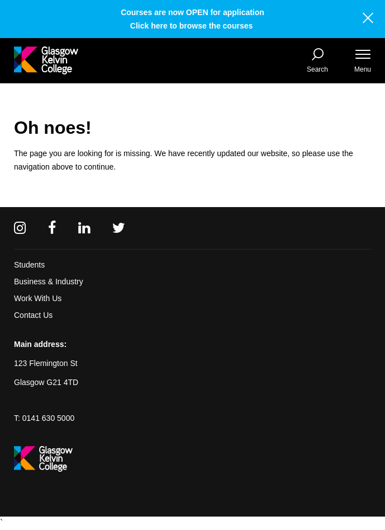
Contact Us (33, 315)
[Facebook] (52, 228)
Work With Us (37, 298)
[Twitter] (118, 228)
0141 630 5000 (48, 418)
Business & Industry (48, 281)
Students (29, 264)
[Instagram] (20, 228)
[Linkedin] (84, 228)
